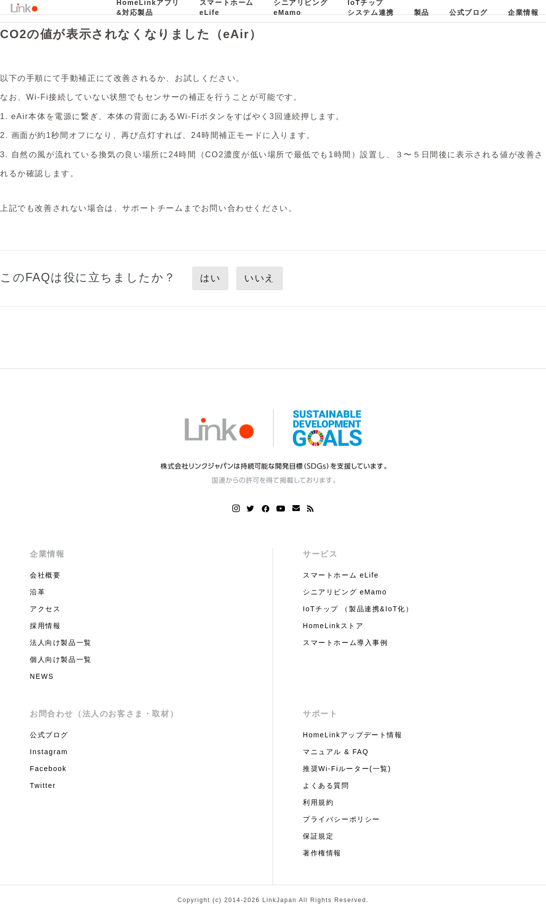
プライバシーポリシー (341, 819)
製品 (421, 12)
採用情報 (45, 626)
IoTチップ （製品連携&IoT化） (358, 609)
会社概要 (45, 575)
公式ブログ (468, 12)
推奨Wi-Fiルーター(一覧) (347, 769)
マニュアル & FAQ (336, 752)
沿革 (37, 592)
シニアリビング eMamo (345, 592)
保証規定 (318, 836)
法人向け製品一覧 (61, 643)
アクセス (45, 609)
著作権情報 (322, 853)
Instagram (49, 752)
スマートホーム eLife (341, 575)
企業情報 (47, 554)
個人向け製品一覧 (61, 659)
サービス (320, 554)
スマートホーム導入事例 (345, 643)
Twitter (43, 785)
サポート (320, 714)
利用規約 (318, 802)
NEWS (42, 676)
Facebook (48, 769)
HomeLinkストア (333, 626)
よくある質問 (326, 785)
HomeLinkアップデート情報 (353, 735)
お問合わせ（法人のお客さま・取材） (104, 714)
